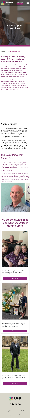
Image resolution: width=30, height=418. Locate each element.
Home (3, 51)
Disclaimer (4, 415)
